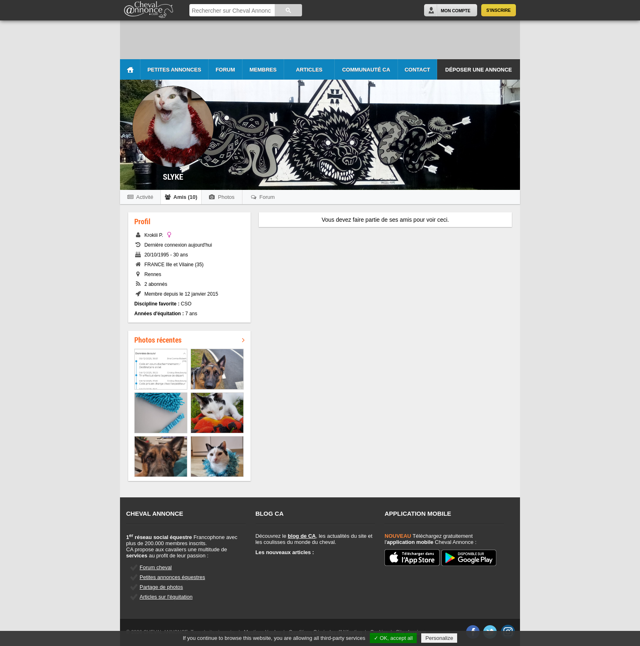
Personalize (439, 638)
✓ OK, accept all (393, 638)
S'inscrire (499, 10)
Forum (225, 70)
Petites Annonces (174, 70)
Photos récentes (189, 340)
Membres (262, 70)
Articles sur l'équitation (166, 597)
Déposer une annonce (478, 70)
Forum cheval (156, 567)
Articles (309, 70)
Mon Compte (455, 10)
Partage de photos (161, 587)
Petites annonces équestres (172, 577)
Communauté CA (366, 70)
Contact (417, 70)
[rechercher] (231, 11)
